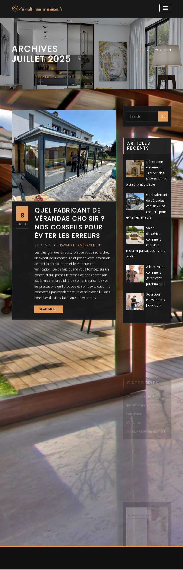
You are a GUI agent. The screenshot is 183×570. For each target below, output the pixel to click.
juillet (167, 51)
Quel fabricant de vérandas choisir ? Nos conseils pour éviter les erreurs (70, 243)
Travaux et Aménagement (80, 265)
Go (163, 118)
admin (43, 265)
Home (140, 51)
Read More (48, 329)
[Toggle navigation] (165, 8)
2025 (154, 51)
